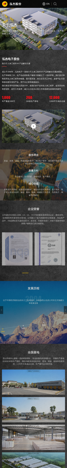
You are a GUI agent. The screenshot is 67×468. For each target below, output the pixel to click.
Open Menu (63, 4)
